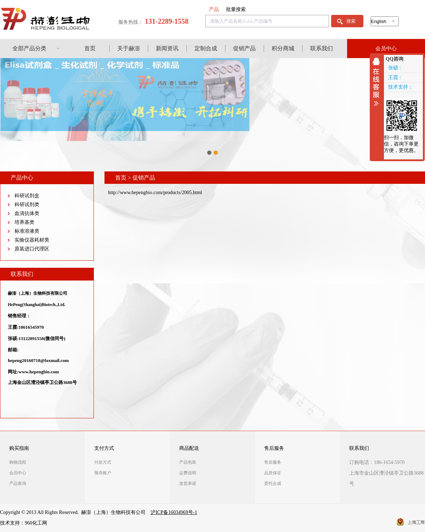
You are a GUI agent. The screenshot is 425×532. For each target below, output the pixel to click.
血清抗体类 (27, 213)
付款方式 (102, 462)
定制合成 (205, 48)
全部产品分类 (29, 48)
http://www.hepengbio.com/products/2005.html (155, 192)
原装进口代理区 (32, 248)
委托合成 (272, 483)
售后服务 (274, 448)
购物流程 (17, 462)
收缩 (378, 82)
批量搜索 (236, 9)
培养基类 (24, 222)
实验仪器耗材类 (32, 240)
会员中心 (386, 48)
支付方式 (104, 448)
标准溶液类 (27, 231)
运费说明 (187, 472)
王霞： (395, 77)
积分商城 (283, 48)
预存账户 (102, 472)
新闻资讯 (167, 48)
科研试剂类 (27, 204)
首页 (90, 48)
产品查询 (17, 483)
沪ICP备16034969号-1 (174, 512)
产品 (214, 9)
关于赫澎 (128, 48)
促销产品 (244, 48)
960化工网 (36, 523)
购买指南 (19, 448)
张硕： (395, 67)
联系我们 (321, 48)
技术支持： (400, 87)
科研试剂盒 (27, 195)
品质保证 (272, 472)
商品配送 (189, 448)
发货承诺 (187, 483)
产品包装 (187, 462)
